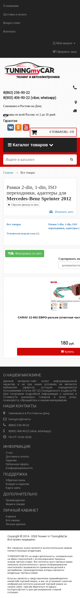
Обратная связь (15, 480)
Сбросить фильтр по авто (23, 204)
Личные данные (16, 524)
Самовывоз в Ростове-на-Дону (22, 106)
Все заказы (13, 520)
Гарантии (11, 460)
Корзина (11, 516)
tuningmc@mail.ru (20, 419)
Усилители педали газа (23, 233)
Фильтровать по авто (24, 253)
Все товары (14, 224)
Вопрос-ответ (11, 23)
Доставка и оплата (14, 14)
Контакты (9, 31)
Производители (15, 500)
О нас (9, 452)
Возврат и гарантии (17, 484)
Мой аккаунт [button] (64, 43)
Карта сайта (13, 487)
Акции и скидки (15, 504)
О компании (10, 5)
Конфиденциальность (19, 468)
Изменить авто (61, 211)
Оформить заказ (65, 51)
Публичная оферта (17, 464)
